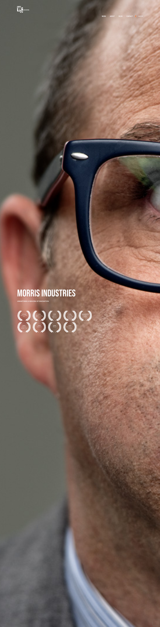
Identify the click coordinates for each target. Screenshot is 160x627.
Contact (128, 10)
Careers (138, 9)
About (110, 10)
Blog (119, 10)
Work (102, 10)
